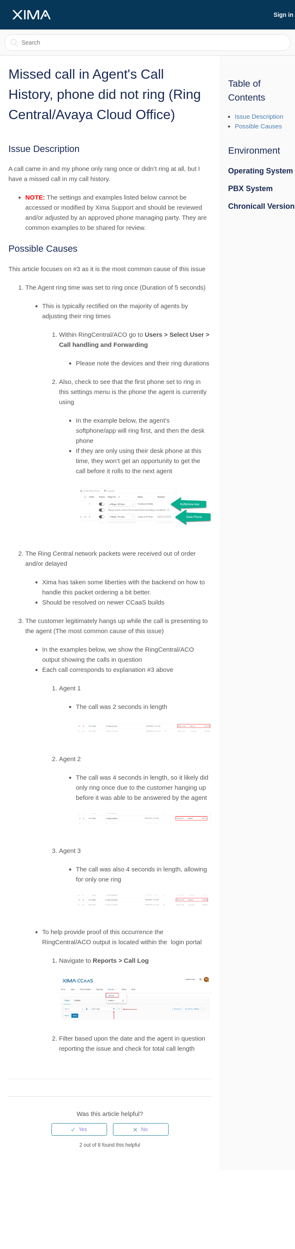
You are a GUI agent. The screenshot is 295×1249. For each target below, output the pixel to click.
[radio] (79, 1129)
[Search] (147, 42)
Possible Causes (258, 126)
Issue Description (259, 116)
